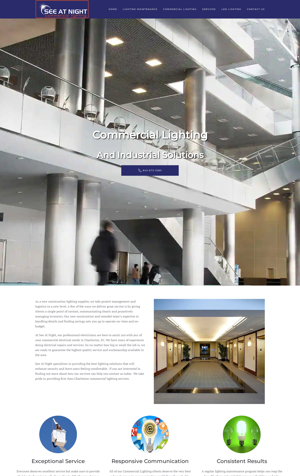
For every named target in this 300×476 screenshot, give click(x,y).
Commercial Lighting (179, 9)
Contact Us (256, 9)
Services (209, 9)
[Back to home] (62, 9)
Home (113, 9)
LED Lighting (231, 9)
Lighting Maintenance (140, 9)
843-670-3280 (150, 170)
